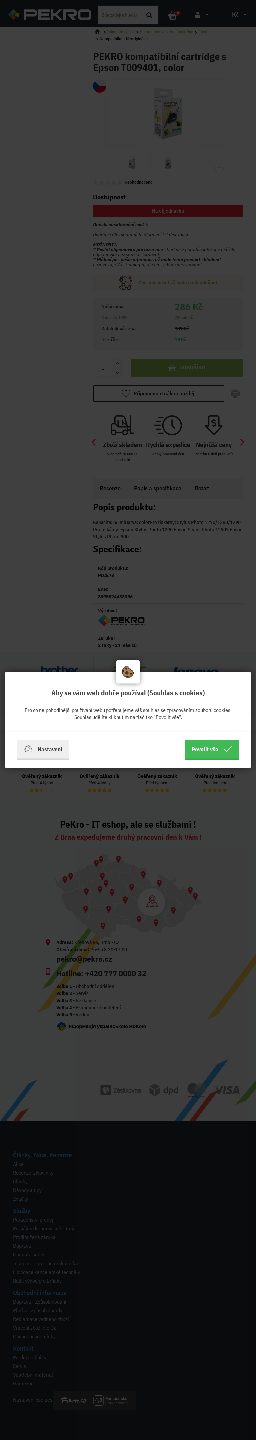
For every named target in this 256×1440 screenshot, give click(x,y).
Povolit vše (212, 749)
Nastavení (43, 749)
